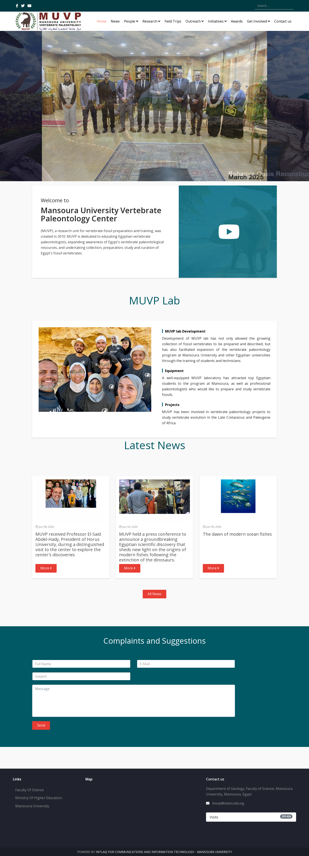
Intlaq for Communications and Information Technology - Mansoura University (164, 852)
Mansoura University (32, 805)
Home (101, 21)
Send (41, 725)
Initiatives (216, 21)
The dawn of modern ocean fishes (237, 534)
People (129, 21)
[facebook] (17, 5)
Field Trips (173, 21)
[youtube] (29, 5)
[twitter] (22, 5)
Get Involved (257, 21)
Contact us (282, 21)
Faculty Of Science (29, 789)
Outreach (193, 21)
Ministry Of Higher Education (38, 797)
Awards (237, 21)
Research (149, 21)
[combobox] (274, 5)
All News (154, 593)
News (115, 21)
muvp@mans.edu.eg (228, 803)
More (46, 568)
